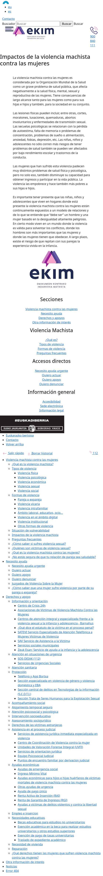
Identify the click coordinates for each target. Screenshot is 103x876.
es (9, 11)
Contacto (8, 19)
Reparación (19, 849)
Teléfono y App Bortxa (33, 676)
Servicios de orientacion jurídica (40, 751)
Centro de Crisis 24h (32, 606)
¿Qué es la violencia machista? (33, 464)
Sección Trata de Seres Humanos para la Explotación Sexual (59, 698)
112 (92, 453)
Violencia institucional (33, 522)
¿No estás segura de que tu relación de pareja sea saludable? (54, 557)
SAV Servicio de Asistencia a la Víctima (44, 641)
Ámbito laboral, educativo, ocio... (40, 513)
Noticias (11, 866)
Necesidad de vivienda (27, 844)
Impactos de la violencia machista (35, 535)
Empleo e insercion (25, 813)
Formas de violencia (51, 349)
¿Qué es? (51, 340)
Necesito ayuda (51, 313)
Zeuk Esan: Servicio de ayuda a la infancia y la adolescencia (58, 650)
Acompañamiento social (28, 703)
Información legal (51, 410)
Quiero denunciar (51, 384)
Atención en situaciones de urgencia (37, 654)
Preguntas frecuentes (51, 353)
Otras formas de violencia (35, 526)
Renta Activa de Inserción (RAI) (39, 796)
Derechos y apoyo (18, 597)
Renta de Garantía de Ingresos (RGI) (42, 800)
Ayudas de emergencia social (38, 769)
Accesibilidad (51, 402)
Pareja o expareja (30, 499)
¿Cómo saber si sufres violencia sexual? (39, 544)
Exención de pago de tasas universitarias (46, 835)
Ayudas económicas (25, 765)
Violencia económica (32, 482)
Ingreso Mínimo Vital (32, 774)
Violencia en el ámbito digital (38, 517)
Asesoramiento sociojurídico (31, 721)
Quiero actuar (51, 375)
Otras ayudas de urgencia (35, 787)
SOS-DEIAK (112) (29, 659)
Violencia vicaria (29, 504)
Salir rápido (13, 453)
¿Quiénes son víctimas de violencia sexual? (41, 548)
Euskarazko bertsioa (20, 435)
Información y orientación (30, 601)
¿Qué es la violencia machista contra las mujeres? (46, 553)
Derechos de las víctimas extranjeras (37, 725)
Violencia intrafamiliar (33, 508)
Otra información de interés (51, 322)
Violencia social (28, 491)
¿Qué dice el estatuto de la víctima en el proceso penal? (56, 628)
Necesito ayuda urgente (51, 371)
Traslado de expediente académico (42, 840)
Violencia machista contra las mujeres (51, 309)
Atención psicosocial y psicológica (35, 712)
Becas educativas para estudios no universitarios (51, 822)
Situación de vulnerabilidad (30, 530)
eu (10, 7)
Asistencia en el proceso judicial (34, 729)
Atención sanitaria (24, 667)
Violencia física (28, 473)
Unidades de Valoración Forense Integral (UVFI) (50, 747)
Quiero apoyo (51, 380)
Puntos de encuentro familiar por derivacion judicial (53, 760)
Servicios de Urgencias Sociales (39, 663)
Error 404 (12, 871)
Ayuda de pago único (32, 791)
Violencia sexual (29, 486)
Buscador (8, 24)
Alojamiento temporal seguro (32, 707)
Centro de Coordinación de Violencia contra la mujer (54, 743)
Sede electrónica (51, 406)
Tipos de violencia (51, 344)
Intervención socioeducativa (31, 716)
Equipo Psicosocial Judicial (36, 756)
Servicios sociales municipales (38, 645)
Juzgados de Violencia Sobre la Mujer (37, 583)
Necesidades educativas (28, 818)
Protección (19, 672)
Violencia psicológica (32, 477)
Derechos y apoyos (51, 318)
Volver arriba (15, 444)
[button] (9, 29)
